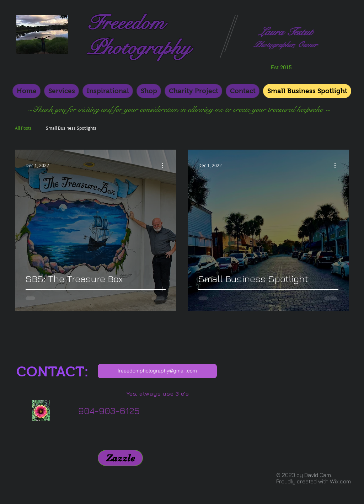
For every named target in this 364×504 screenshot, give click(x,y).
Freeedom (125, 23)
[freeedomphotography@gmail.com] (157, 371)
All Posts (23, 128)
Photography (138, 48)
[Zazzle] (120, 458)
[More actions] (164, 165)
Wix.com (340, 481)
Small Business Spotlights (71, 128)
